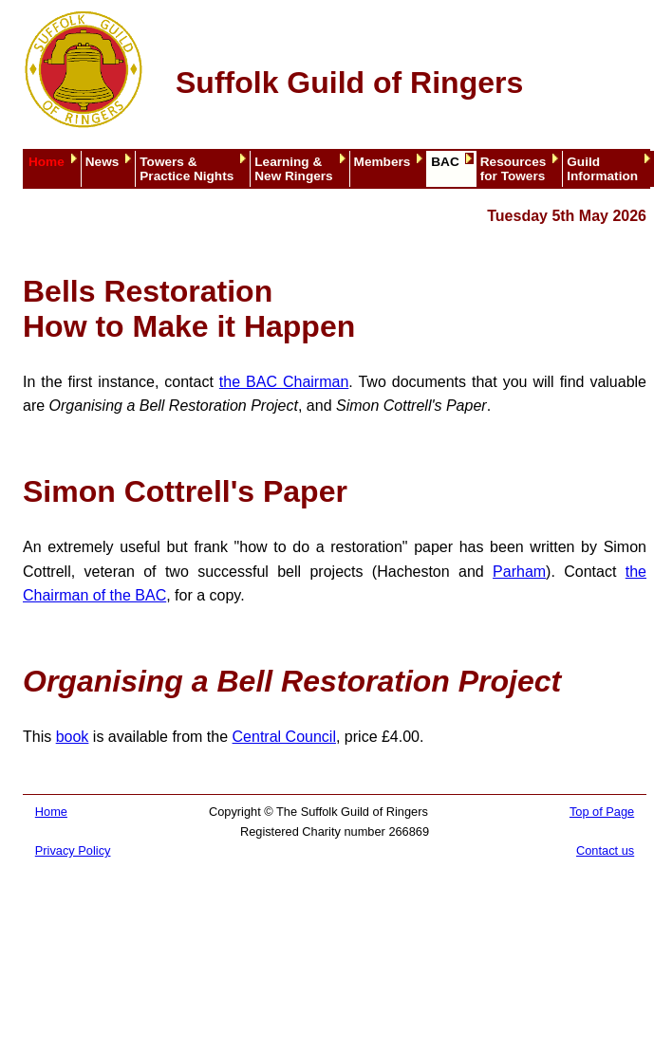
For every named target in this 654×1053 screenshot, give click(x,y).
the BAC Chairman (283, 382)
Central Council (284, 737)
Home (46, 162)
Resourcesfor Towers (513, 169)
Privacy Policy (73, 850)
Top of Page (602, 811)
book (72, 737)
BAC (444, 162)
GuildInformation (602, 169)
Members (382, 162)
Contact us (605, 850)
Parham (519, 571)
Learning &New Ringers (293, 169)
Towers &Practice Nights (187, 169)
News (102, 162)
